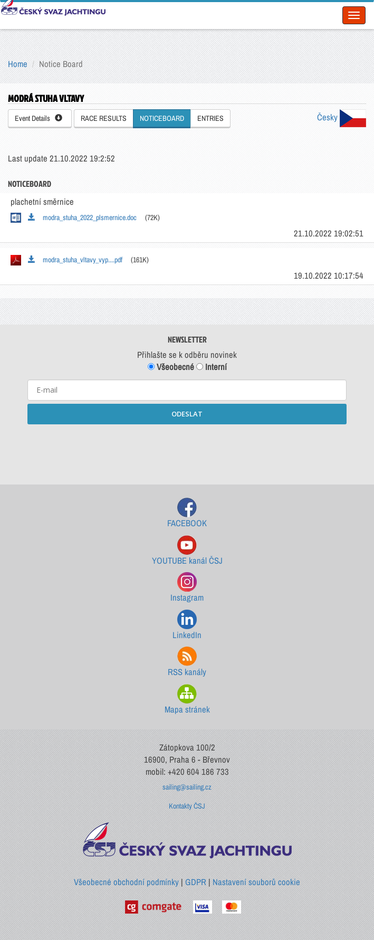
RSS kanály (187, 662)
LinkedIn (187, 625)
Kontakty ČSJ (187, 806)
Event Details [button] (38, 118)
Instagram (187, 587)
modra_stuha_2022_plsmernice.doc (82, 217)
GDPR (195, 882)
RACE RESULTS (104, 118)
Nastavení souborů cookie (256, 882)
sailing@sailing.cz (187, 787)
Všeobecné (171, 367)
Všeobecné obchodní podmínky (126, 882)
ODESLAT (187, 414)
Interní (211, 367)
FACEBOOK (187, 513)
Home (17, 64)
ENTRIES (210, 118)
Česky (341, 117)
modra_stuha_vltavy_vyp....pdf (75, 259)
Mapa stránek (187, 699)
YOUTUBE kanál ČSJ (187, 550)
